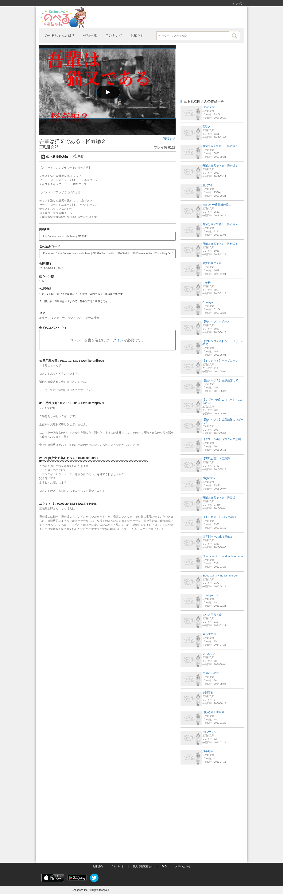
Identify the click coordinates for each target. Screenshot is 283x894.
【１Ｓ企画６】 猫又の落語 (219, 517)
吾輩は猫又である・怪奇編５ (220, 243)
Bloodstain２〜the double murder (222, 556)
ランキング (113, 35)
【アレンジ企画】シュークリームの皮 (223, 343)
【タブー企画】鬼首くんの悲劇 (221, 439)
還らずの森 (209, 634)
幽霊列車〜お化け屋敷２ (217, 536)
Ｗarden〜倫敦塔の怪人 (216, 204)
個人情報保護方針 (143, 866)
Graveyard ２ (210, 595)
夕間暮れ (207, 692)
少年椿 (206, 282)
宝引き (206, 126)
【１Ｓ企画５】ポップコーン (220, 360)
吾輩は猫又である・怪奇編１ (220, 146)
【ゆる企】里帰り (213, 712)
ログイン (238, 3)
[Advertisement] (212, 795)
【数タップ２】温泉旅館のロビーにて (223, 421)
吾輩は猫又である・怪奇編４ (220, 224)
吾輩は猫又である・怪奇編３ (220, 165)
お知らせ (137, 35)
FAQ (164, 866)
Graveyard (208, 302)
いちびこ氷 (209, 653)
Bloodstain (208, 107)
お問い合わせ (182, 866)
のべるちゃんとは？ (59, 35)
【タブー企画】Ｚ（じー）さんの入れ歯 (223, 401)
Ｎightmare (209, 478)
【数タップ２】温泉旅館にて (220, 380)
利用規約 (98, 866)
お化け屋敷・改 (212, 614)
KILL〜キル (209, 731)
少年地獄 (207, 751)
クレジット (117, 866)
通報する (168, 139)
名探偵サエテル (212, 263)
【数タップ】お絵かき (216, 321)
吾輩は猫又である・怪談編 (218, 497)
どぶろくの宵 (210, 673)
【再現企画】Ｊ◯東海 (216, 458)
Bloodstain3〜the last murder (220, 575)
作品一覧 (90, 35)
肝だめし (207, 185)
